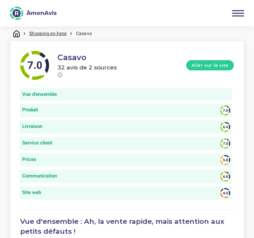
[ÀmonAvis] (33, 13)
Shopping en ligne (47, 33)
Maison (16, 33)
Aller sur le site (210, 65)
